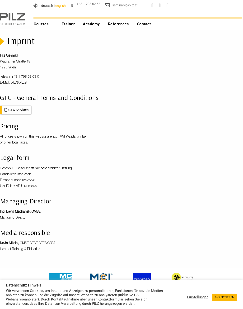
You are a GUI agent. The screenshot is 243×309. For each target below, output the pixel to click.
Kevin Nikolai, (10, 246)
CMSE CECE (29, 246)
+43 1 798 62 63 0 (88, 5)
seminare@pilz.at (125, 5)
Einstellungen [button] (197, 297)
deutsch (47, 6)
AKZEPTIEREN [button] (224, 297)
